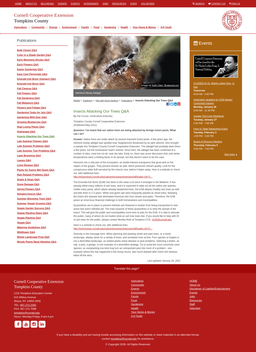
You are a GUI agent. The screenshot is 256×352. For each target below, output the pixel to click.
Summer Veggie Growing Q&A (34, 203)
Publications (126, 101)
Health (124, 27)
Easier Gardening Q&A (30, 69)
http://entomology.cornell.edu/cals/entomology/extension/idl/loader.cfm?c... (112, 176)
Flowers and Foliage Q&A (31, 107)
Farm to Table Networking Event (211, 129)
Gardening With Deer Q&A (32, 117)
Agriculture (20, 27)
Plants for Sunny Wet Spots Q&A (35, 170)
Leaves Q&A (24, 160)
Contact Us (218, 3)
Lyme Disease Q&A (28, 165)
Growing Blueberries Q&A (32, 122)
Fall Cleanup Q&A (27, 88)
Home (18, 3)
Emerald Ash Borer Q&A (31, 83)
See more (229, 154)
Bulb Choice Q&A (27, 50)
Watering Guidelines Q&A (31, 227)
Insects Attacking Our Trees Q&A (36, 136)
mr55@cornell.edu (161, 219)
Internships (91, 3)
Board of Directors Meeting (208, 141)
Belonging (47, 3)
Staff (133, 3)
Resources (119, 3)
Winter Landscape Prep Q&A (33, 237)
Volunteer (147, 3)
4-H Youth (166, 27)
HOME (193, 280)
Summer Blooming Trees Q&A (34, 198)
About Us (31, 3)
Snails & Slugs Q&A (28, 179)
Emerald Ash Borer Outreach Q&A (36, 79)
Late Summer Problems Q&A (33, 146)
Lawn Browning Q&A (29, 155)
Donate (62, 3)
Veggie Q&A (24, 222)
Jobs (105, 3)
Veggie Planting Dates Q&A (32, 213)
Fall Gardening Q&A (28, 98)
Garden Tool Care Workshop (209, 116)
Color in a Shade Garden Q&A (34, 55)
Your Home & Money (144, 27)
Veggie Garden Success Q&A (33, 208)
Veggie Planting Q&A (29, 218)
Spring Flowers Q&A (28, 189)
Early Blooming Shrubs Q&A (33, 59)
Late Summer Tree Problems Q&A (36, 150)
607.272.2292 (28, 305)
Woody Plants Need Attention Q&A (36, 241)
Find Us (235, 3)
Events (75, 3)
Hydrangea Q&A (26, 131)
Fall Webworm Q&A (28, 103)
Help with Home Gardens (106, 101)
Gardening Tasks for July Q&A (34, 112)
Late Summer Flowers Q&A (32, 141)
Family (85, 27)
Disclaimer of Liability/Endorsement (210, 288)
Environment (69, 27)
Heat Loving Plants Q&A (31, 127)
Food (96, 27)
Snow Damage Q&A (28, 184)
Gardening (110, 27)
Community (38, 27)
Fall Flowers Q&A (27, 93)
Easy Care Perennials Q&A (32, 74)
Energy (53, 27)
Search (200, 3)
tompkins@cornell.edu (27, 312)
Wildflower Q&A (26, 232)
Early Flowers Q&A (28, 64)
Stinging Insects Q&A (29, 194)
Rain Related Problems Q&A (33, 174)
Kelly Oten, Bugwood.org (165, 85)
